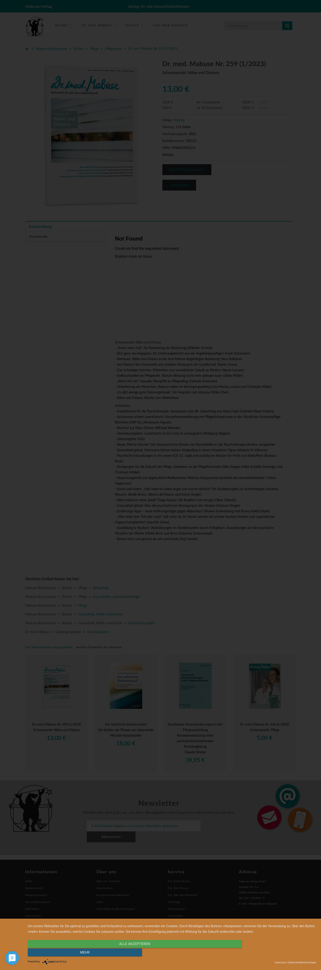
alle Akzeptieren (128, 953)
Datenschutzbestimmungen (302, 962)
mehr (273, 953)
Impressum (280, 962)
